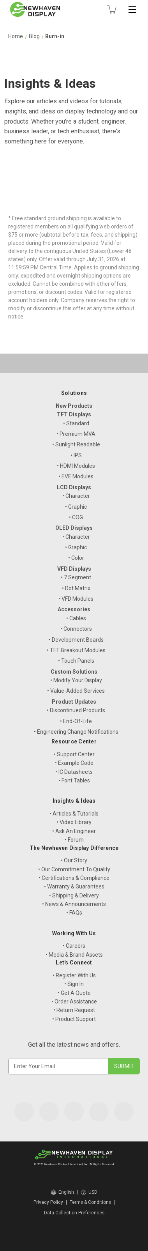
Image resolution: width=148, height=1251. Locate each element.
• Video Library (74, 822)
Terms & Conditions (90, 1202)
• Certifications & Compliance (74, 878)
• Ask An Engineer (74, 831)
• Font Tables (74, 780)
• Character (76, 496)
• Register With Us (74, 975)
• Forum (74, 840)
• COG (76, 517)
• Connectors (76, 629)
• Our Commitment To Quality (74, 869)
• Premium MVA (75, 434)
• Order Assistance (74, 1001)
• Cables (76, 618)
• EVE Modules (75, 476)
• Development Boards (76, 640)
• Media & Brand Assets (74, 955)
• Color (76, 558)
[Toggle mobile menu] (132, 9)
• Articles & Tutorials (74, 813)
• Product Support (74, 1019)
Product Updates (74, 702)
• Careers (74, 946)
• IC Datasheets (74, 772)
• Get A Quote (74, 993)
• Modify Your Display (76, 680)
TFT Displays (74, 414)
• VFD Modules (75, 599)
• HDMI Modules (76, 466)
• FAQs (74, 912)
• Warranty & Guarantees (74, 886)
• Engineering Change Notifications (76, 732)
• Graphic (76, 507)
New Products (74, 406)
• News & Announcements (74, 904)
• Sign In (74, 984)
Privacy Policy (48, 1202)
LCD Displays (74, 487)
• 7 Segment (76, 577)
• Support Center (74, 754)
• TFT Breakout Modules (76, 650)
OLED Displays (74, 528)
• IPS (76, 455)
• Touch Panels (76, 661)
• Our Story (74, 860)
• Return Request (74, 1010)
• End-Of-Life (76, 721)
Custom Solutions (74, 672)
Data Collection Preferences (74, 1213)
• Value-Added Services (76, 691)
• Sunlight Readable (76, 444)
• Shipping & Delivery (74, 895)
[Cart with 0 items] (112, 9)
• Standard (76, 423)
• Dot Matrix (76, 588)
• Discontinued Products (76, 710)
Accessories (74, 609)
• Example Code (74, 763)
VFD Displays (74, 569)
